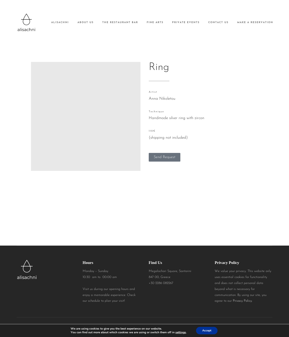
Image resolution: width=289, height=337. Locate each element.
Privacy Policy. (242, 301)
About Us (85, 22)
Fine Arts (155, 22)
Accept (206, 330)
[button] (164, 157)
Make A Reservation (255, 22)
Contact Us (218, 22)
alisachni (60, 22)
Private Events (186, 22)
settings (180, 332)
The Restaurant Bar (120, 22)
